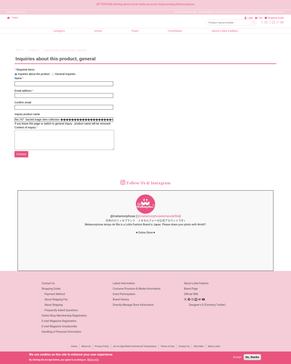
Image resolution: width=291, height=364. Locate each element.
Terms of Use (167, 346)
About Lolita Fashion (225, 30)
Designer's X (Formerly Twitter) (207, 304)
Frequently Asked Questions (61, 310)
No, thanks (252, 357)
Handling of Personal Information (61, 331)
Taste (135, 30)
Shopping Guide (51, 288)
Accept (237, 357)
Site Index (199, 346)
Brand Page (191, 288)
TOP (18, 50)
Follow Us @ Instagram (145, 183)
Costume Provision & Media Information (137, 288)
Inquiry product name (27, 114)
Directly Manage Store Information (133, 304)
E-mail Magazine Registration (59, 320)
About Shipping (53, 304)
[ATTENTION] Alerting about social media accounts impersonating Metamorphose (146, 4)
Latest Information (124, 283)
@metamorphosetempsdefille (158, 216)
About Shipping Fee (56, 299)
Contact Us (48, 283)
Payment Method (54, 294)
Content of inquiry (26, 127)
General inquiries (65, 74)
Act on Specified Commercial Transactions (134, 346)
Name (19, 78)
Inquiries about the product (34, 74)
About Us (86, 346)
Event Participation (124, 294)
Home (74, 346)
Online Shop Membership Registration (64, 315)
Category (59, 30)
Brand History (121, 299)
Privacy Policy (102, 346)
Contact (33, 50)
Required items (25, 69)
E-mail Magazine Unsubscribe (59, 326)
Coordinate (175, 30)
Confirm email (23, 102)
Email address (24, 90)
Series (98, 30)
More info (93, 359)
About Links (214, 346)
